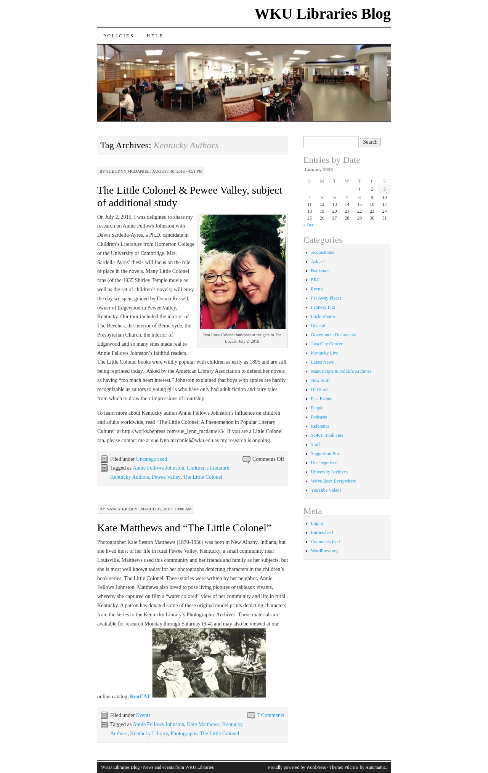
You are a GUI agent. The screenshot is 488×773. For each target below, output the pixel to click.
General (318, 325)
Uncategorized (151, 459)
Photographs (183, 733)
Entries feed (322, 532)
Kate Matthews (203, 724)
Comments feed (325, 541)
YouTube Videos (326, 490)
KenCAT (140, 696)
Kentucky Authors (129, 477)
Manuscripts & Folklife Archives (341, 371)
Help (154, 35)
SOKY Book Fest (327, 435)
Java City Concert (327, 343)
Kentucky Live (325, 353)
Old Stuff (319, 389)
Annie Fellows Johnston (158, 468)
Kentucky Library (149, 733)
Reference (320, 426)
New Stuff (320, 380)
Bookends (320, 270)
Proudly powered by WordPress (297, 767)
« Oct (308, 225)
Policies (118, 35)
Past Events (321, 398)
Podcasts (319, 417)
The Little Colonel (202, 477)
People (317, 408)
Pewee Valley (166, 477)
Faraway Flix (323, 307)
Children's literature (208, 468)
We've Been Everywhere (333, 481)
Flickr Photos (323, 316)
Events (143, 715)
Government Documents (333, 334)
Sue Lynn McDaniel (127, 171)
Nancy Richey (122, 509)
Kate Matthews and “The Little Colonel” (184, 528)
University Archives (329, 472)
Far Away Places (326, 298)
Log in (317, 523)
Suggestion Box (325, 453)
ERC (315, 279)
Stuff (315, 444)
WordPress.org (324, 550)
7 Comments (270, 715)
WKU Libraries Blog (322, 13)
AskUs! (318, 261)
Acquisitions (322, 252)
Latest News (322, 362)
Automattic (375, 767)
